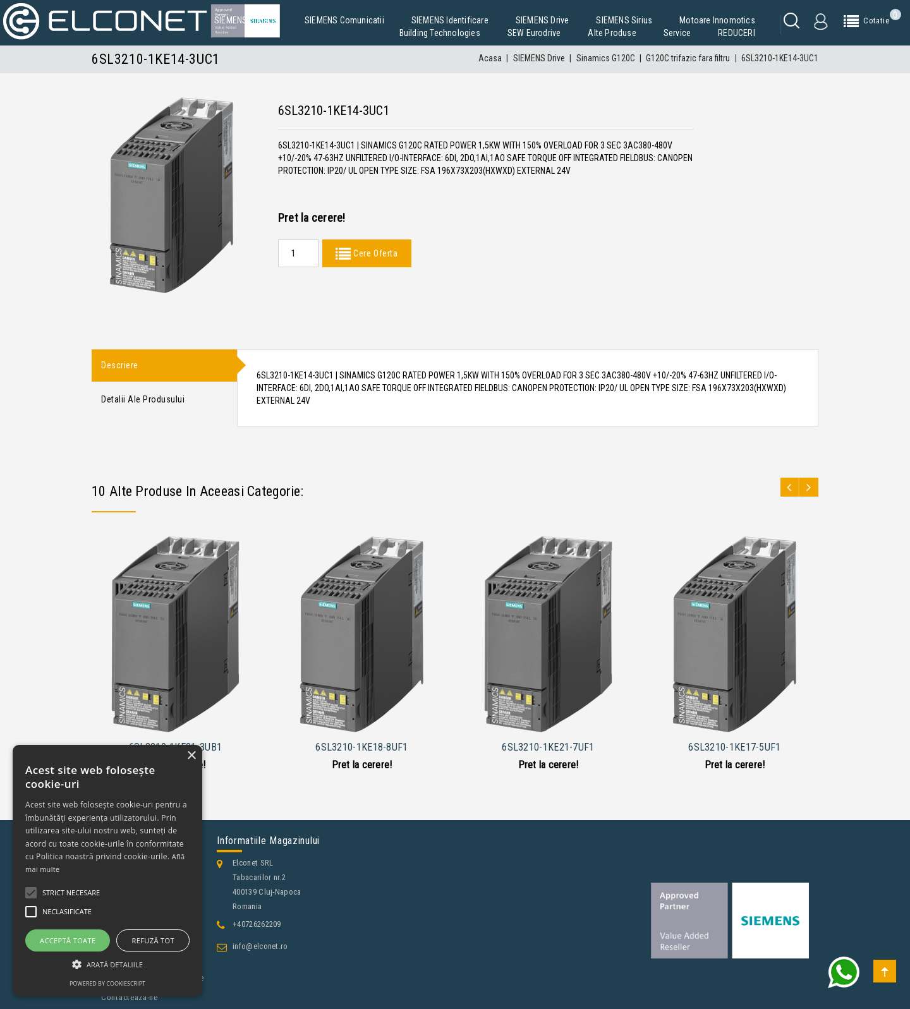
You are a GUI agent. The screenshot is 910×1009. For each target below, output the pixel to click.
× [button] (191, 756)
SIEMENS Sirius (624, 20)
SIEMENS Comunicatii (344, 20)
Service (677, 33)
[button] (107, 964)
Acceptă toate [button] (67, 940)
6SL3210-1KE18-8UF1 (361, 747)
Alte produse (612, 33)
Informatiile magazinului (268, 841)
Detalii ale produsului (143, 401)
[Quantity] (298, 253)
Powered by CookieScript (107, 983)
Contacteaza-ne (129, 997)
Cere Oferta (374, 253)
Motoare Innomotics (717, 20)
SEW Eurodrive (534, 33)
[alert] (107, 870)
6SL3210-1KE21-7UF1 (548, 747)
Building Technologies (439, 33)
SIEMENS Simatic (245, 20)
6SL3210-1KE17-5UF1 (734, 747)
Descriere (119, 366)
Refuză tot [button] (153, 940)
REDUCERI (736, 33)
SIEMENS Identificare (449, 20)
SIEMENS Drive (542, 20)
